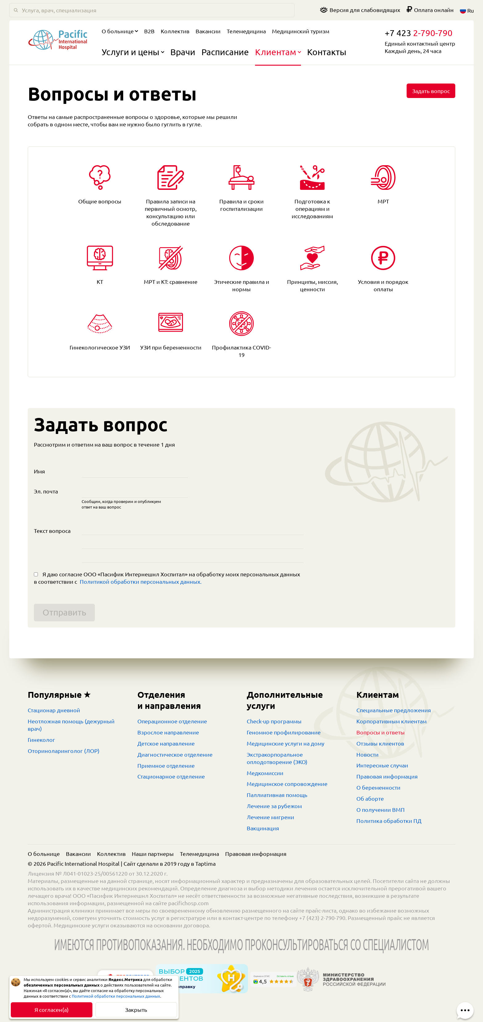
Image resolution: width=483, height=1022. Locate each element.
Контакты (326, 52)
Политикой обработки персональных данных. (140, 581)
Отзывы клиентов (380, 743)
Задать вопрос (431, 91)
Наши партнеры (153, 854)
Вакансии (208, 31)
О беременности (378, 787)
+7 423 (419, 33)
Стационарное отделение (171, 776)
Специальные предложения (393, 710)
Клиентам (278, 52)
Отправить (64, 612)
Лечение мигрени (270, 817)
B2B (149, 31)
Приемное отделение (166, 765)
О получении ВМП (380, 810)
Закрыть (136, 1010)
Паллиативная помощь (277, 795)
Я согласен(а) (51, 1010)
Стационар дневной (54, 710)
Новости (367, 754)
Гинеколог (41, 740)
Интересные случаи (382, 765)
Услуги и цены (133, 52)
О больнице (120, 31)
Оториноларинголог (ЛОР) (63, 751)
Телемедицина (246, 31)
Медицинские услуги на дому (285, 743)
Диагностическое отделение (175, 754)
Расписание (225, 52)
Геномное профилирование (284, 732)
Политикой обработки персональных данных (116, 996)
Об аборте (370, 798)
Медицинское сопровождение (287, 784)
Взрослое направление (168, 732)
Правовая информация (387, 776)
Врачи (182, 52)
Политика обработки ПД (388, 821)
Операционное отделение (172, 721)
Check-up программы (274, 721)
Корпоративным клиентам (391, 721)
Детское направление (166, 743)
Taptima (205, 864)
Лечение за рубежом (274, 806)
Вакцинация (263, 828)
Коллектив (175, 31)
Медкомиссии (265, 773)
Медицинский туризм (300, 31)
